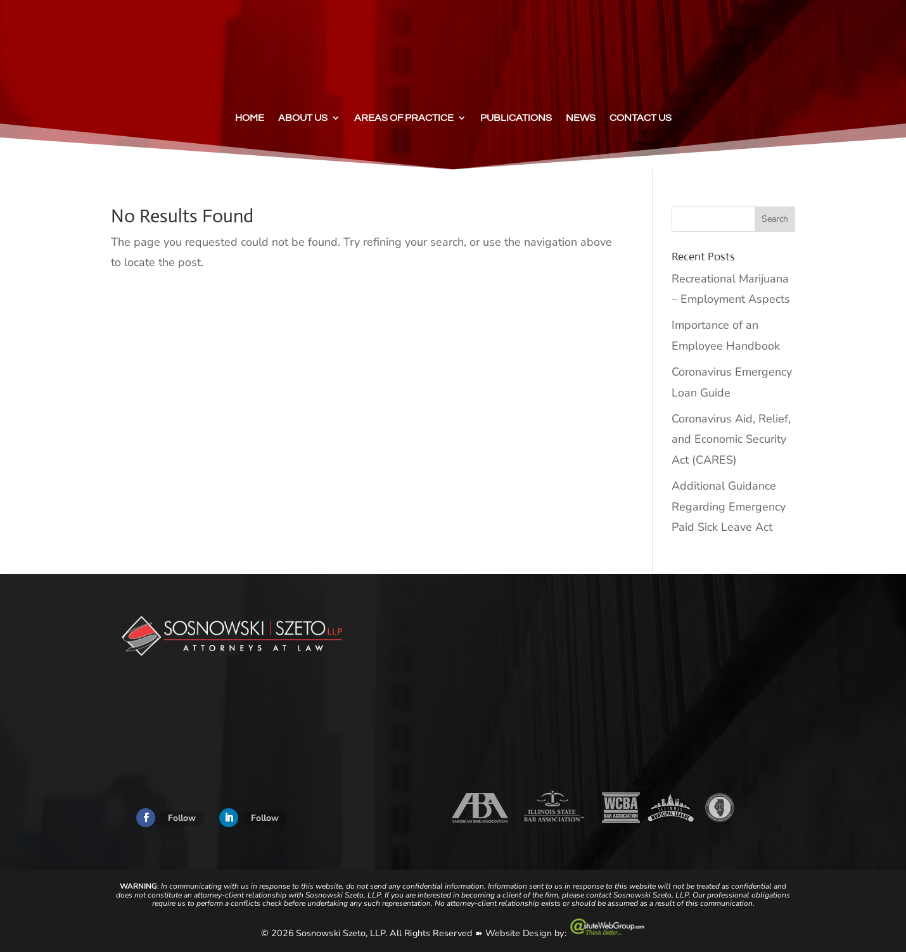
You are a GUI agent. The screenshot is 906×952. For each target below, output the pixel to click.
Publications (516, 118)
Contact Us (640, 118)
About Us (303, 118)
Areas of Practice (404, 118)
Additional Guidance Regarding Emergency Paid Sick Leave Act (729, 506)
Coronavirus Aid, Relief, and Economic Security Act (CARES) (731, 439)
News (581, 118)
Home (249, 118)
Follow (182, 818)
